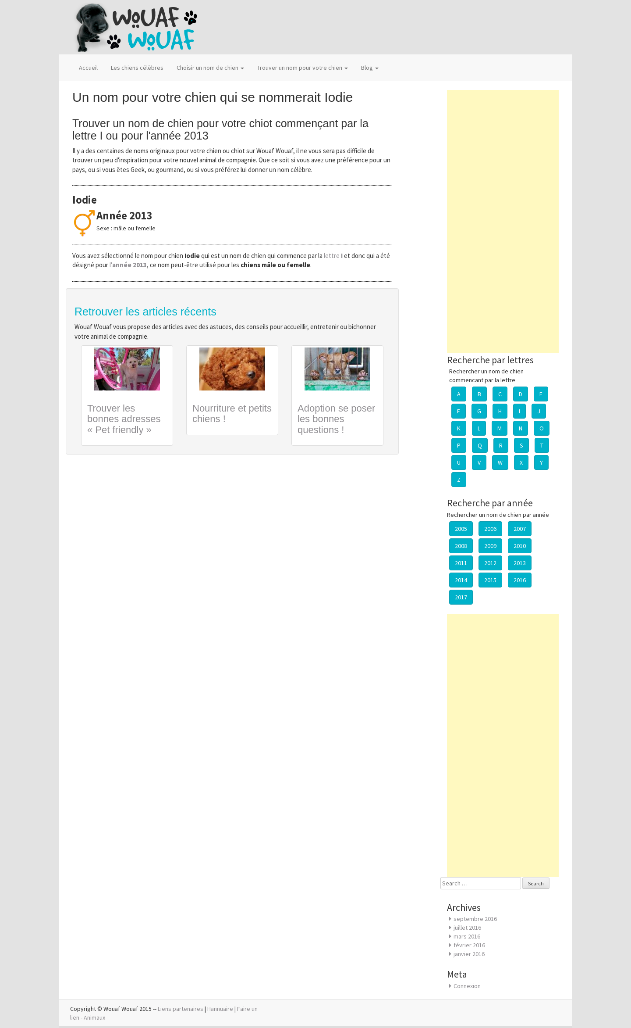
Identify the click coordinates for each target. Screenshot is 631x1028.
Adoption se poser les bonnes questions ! (336, 419)
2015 (490, 580)
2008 (461, 546)
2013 (520, 563)
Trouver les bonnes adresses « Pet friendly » (124, 419)
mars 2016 (467, 936)
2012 (490, 563)
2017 (461, 597)
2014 (461, 580)
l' (128, 265)
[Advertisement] (503, 221)
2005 (461, 529)
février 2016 (469, 945)
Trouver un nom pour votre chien (302, 68)
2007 (520, 529)
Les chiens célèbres (137, 68)
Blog (370, 68)
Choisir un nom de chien (210, 68)
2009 (490, 546)
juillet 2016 (467, 927)
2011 (461, 563)
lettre (334, 255)
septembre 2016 (475, 919)
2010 (520, 546)
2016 (520, 580)
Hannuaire (220, 1009)
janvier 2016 (469, 954)
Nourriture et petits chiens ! (232, 413)
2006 (490, 529)
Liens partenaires (180, 1009)
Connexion (467, 986)
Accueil (88, 68)
